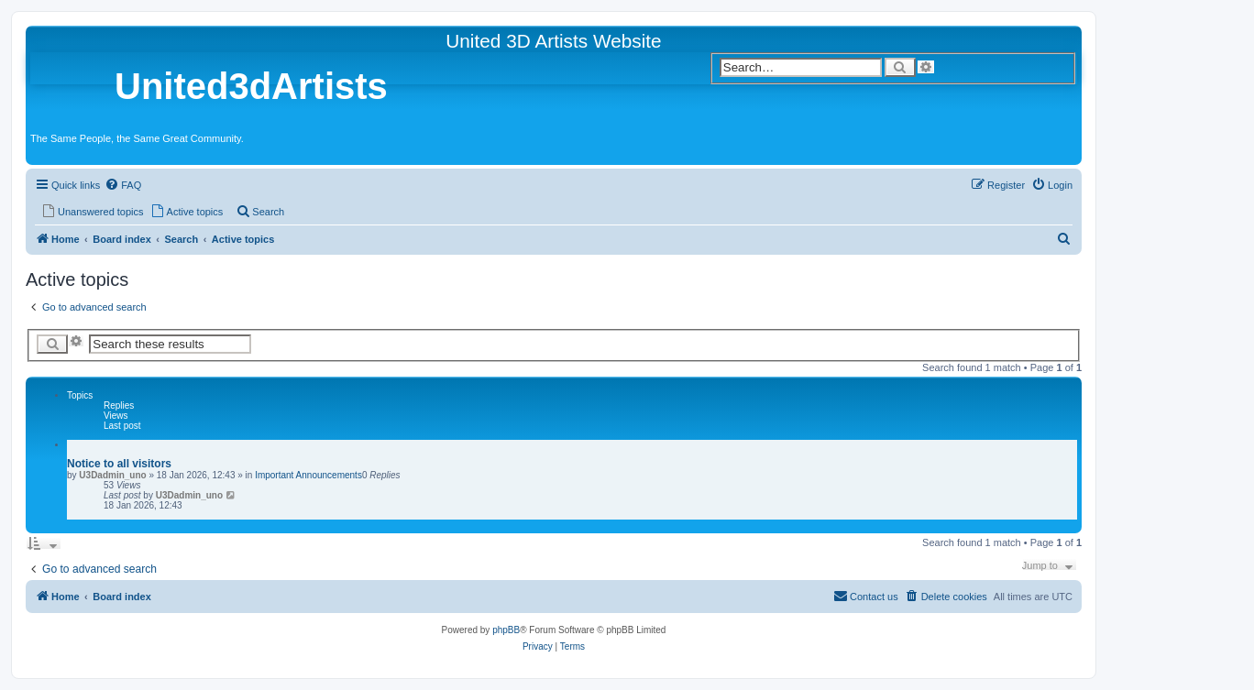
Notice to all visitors (119, 463)
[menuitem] (122, 185)
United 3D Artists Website (553, 40)
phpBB (506, 630)
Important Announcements (308, 475)
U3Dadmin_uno (112, 475)
